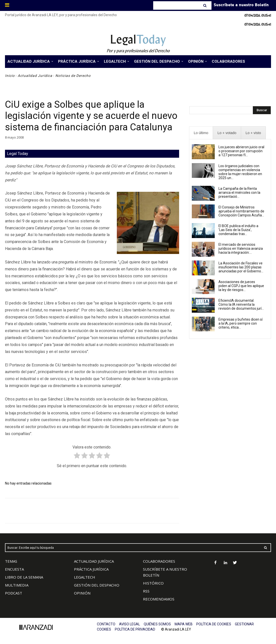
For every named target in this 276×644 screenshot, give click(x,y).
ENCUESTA (14, 569)
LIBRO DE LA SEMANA (24, 577)
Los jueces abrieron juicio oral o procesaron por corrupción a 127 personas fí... (241, 151)
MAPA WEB (184, 624)
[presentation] (201, 133)
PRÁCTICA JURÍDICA (91, 569)
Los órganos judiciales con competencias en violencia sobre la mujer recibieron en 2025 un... (240, 172)
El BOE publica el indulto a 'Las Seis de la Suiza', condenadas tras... (238, 230)
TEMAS (11, 561)
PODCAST (13, 593)
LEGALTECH (84, 577)
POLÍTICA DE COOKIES (213, 624)
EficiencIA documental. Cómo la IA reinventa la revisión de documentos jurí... (241, 304)
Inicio (10, 76)
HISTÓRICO (153, 583)
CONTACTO (106, 624)
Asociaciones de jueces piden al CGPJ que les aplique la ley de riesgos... (241, 286)
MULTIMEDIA (16, 585)
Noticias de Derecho (73, 76)
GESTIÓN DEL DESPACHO (96, 585)
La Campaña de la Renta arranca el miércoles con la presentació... (239, 192)
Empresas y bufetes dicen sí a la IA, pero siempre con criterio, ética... (240, 323)
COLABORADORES (159, 561)
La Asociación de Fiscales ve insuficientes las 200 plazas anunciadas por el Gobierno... (240, 267)
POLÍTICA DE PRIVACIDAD (135, 629)
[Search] (205, 5)
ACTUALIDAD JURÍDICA (94, 561)
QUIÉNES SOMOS (157, 624)
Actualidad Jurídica (35, 76)
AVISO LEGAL (129, 624)
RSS (146, 591)
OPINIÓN (82, 593)
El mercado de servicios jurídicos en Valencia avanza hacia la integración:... (240, 248)
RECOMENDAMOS (158, 598)
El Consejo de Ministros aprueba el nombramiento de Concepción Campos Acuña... (241, 211)
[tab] (201, 133)
